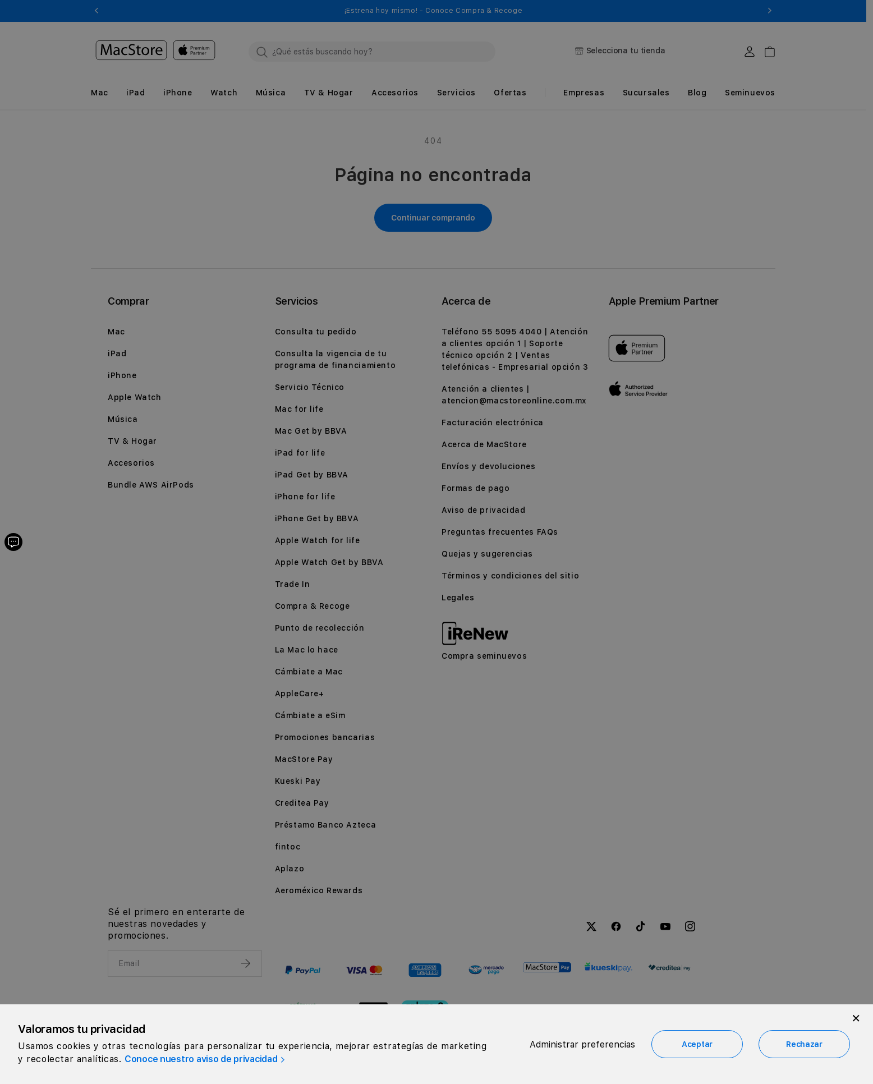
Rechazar (804, 1044)
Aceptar (697, 1044)
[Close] (856, 1018)
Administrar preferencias (582, 1044)
